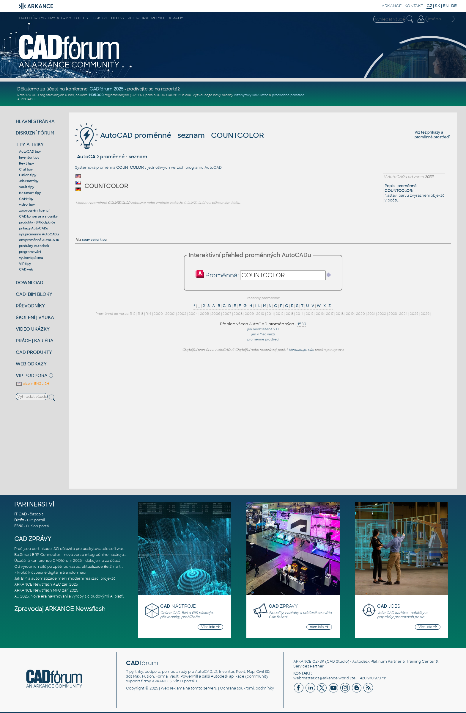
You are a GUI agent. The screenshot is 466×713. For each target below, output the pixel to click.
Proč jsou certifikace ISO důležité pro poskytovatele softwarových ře (76, 548)
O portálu (188, 681)
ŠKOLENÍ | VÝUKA (35, 317)
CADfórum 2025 (106, 89)
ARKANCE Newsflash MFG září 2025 (46, 590)
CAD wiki (26, 269)
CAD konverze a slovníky (38, 216)
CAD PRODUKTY (34, 352)
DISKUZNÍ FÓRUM (35, 133)
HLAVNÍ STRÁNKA (35, 121)
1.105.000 (96, 95)
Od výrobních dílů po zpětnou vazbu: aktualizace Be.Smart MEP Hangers (79, 566)
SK (437, 5)
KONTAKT (413, 5)
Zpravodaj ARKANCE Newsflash (60, 609)
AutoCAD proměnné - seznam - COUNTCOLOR (169, 135)
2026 (425, 314)
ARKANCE (392, 5)
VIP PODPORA (32, 375)
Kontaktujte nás (301, 350)
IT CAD (20, 514)
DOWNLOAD (29, 282)
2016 (320, 314)
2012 (280, 314)
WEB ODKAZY (31, 364)
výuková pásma (31, 258)
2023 (392, 314)
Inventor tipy (29, 157)
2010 (260, 314)
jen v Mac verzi (263, 334)
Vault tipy (26, 187)
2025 (414, 314)
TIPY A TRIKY (30, 144)
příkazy (433, 132)
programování (30, 252)
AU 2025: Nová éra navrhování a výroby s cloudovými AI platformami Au (78, 596)
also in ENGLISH (32, 383)
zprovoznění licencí (34, 210)
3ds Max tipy (28, 181)
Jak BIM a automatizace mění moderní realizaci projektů (65, 578)
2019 (350, 314)
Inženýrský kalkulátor (251, 95)
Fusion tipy (27, 175)
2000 (158, 314)
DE (454, 5)
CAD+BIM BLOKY (34, 294)
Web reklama (173, 688)
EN (445, 5)
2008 (238, 314)
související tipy (94, 239)
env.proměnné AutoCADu (39, 240)
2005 (204, 314)
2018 (340, 314)
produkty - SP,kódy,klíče (37, 222)
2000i (170, 314)
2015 (310, 314)
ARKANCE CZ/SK (308, 661)
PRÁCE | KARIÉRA (34, 340)
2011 (270, 314)
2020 (360, 314)
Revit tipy (26, 163)
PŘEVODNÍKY (30, 306)
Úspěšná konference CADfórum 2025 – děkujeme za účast (67, 560)
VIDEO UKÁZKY (33, 329)
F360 (18, 526)
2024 (403, 314)
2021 (371, 314)
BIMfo (19, 520)
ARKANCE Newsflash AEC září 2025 (46, 584)
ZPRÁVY (283, 606)
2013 (289, 314)
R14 (148, 314)
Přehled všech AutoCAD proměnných (257, 323)
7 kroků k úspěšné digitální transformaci (50, 572)
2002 (181, 314)
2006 (215, 314)
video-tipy (27, 204)
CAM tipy (26, 199)
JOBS (388, 606)
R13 (140, 314)
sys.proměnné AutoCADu (39, 234)
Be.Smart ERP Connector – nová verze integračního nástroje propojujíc (78, 554)
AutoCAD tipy (30, 151)
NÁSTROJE (178, 606)
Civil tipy (26, 169)
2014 (299, 314)
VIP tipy (25, 264)
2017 (329, 314)
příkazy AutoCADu (33, 228)
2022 (381, 314)
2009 (249, 314)
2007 (227, 314)
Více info (210, 627)
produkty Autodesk (34, 246)
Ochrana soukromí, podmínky (247, 688)
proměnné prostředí (288, 95)
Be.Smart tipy (30, 193)
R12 (133, 314)
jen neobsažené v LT (263, 329)
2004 (193, 314)
